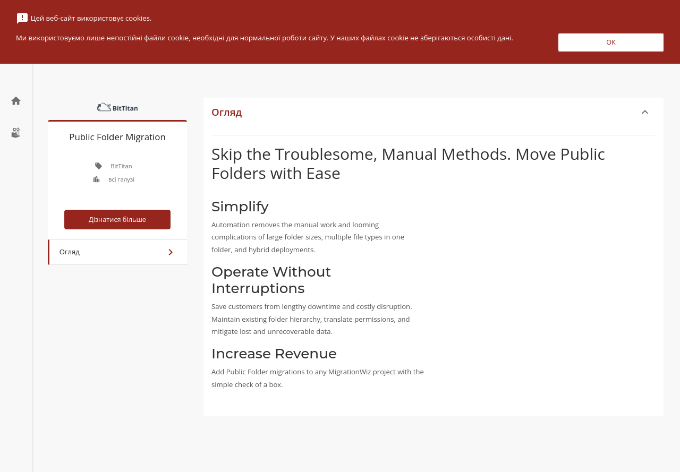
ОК (611, 42)
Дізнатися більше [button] (117, 219)
